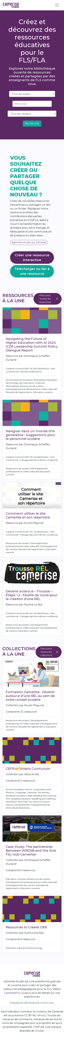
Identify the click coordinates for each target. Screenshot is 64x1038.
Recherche (32, 123)
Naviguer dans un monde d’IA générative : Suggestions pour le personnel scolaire (30, 435)
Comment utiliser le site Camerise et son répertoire (28, 515)
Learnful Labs (47, 1003)
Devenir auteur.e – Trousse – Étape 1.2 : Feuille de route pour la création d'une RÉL (31, 595)
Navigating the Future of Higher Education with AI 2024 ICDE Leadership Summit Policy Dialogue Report (32, 344)
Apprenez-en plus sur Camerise (28, 242)
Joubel (39, 1030)
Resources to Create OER (26, 927)
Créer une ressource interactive (32, 257)
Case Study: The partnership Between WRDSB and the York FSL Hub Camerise (31, 850)
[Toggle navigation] (57, 5)
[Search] (32, 104)
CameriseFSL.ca (14, 992)
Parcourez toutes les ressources (49, 299)
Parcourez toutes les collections (49, 652)
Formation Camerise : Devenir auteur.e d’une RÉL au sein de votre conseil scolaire (30, 696)
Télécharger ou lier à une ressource (32, 271)
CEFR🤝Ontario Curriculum (28, 769)
